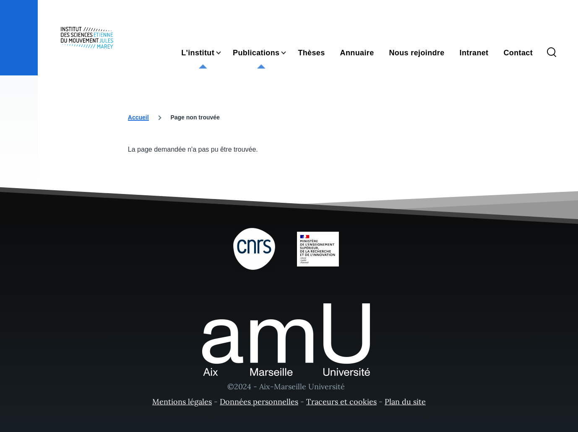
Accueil (138, 117)
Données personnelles (259, 401)
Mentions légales (182, 401)
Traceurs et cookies (341, 401)
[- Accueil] (87, 38)
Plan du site (405, 401)
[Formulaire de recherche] (551, 52)
